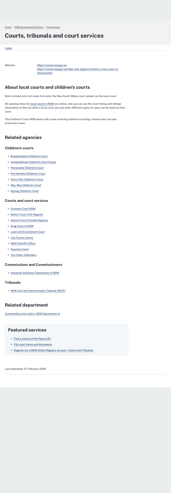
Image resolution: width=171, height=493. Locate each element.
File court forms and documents (33, 344)
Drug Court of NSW (22, 226)
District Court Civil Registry (27, 214)
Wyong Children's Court (25, 191)
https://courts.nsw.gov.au (52, 65)
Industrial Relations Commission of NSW (35, 272)
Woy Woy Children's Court (26, 185)
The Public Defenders (23, 255)
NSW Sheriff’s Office (23, 243)
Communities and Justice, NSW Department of (32, 313)
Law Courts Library (22, 237)
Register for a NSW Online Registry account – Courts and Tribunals (53, 350)
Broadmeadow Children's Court (29, 156)
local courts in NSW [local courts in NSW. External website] (42, 103)
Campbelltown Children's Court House (33, 162)
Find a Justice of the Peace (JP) (32, 338)
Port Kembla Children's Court (28, 173)
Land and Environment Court (28, 231)
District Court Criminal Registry (29, 220)
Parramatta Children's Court (27, 167)
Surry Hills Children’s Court (27, 179)
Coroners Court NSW (23, 208)
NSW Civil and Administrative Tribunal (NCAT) (38, 290)
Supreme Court (20, 249)
